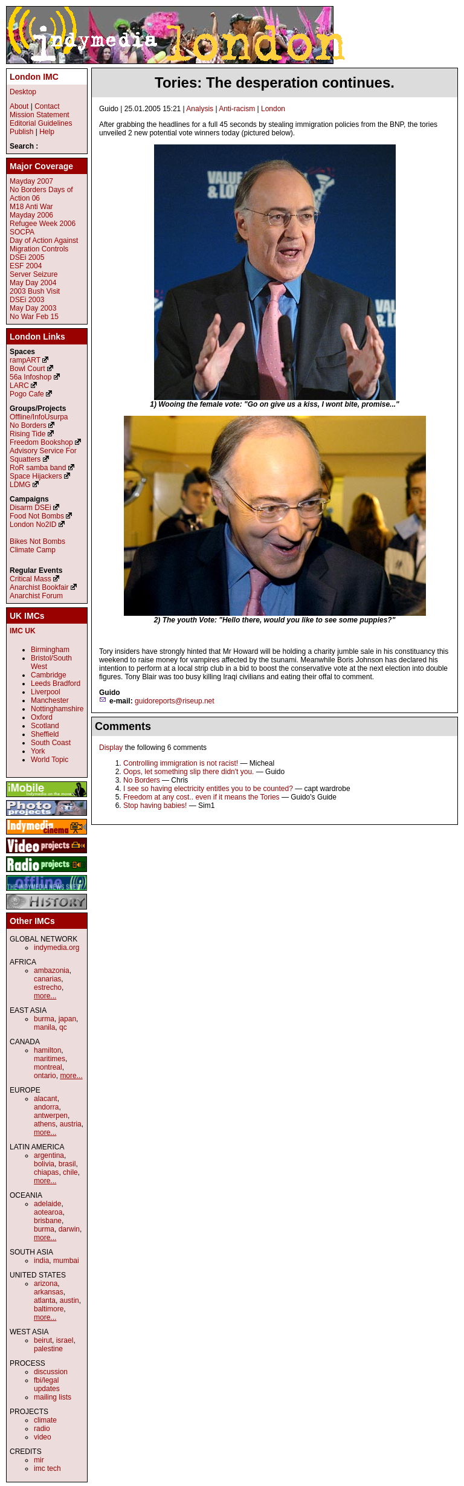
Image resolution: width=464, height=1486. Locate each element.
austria (71, 1124)
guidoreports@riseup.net (174, 701)
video (42, 1437)
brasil (67, 1164)
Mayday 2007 (31, 181)
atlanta (45, 1300)
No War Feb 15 (34, 316)
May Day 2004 (33, 283)
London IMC (34, 77)
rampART (25, 360)
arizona (45, 1283)
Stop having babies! (155, 805)
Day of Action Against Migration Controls (44, 244)
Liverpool (45, 692)
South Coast (51, 742)
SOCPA (22, 232)
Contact (46, 106)
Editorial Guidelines (41, 123)
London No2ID (33, 524)
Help (46, 132)
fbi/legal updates (47, 1384)
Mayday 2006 (31, 215)
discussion (51, 1372)
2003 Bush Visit (35, 291)
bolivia (44, 1164)
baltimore (48, 1309)
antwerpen (51, 1115)
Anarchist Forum (36, 596)
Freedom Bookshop (41, 442)
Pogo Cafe (27, 394)
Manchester (50, 700)
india (41, 1260)
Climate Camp (33, 550)
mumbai (66, 1260)
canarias (47, 979)
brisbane (48, 1220)
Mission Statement (39, 115)
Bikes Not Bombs (37, 541)
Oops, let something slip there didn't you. (188, 771)
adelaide (47, 1204)
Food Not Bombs (37, 516)
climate (45, 1420)
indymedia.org (56, 947)
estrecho (48, 987)
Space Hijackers (36, 476)
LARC (19, 385)
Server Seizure (33, 274)
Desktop (23, 92)
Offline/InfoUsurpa (39, 417)
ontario (45, 1075)
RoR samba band (38, 468)
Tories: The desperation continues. (275, 82)
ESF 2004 (26, 266)
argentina (49, 1155)
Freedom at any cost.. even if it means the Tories (201, 797)
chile (70, 1172)
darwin (69, 1229)
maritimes (49, 1059)
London (273, 109)
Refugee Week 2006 (43, 223)
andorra (46, 1107)
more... (45, 996)
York (38, 751)
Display (111, 747)
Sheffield (45, 734)
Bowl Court (27, 368)
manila (44, 1027)
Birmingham (50, 649)
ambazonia (51, 970)
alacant (45, 1098)
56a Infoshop (30, 377)
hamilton (47, 1050)
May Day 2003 (33, 308)
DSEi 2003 (27, 300)
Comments (123, 726)
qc (63, 1027)
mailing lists (52, 1397)
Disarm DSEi (30, 507)
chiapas (46, 1172)
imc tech (47, 1468)
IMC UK (23, 631)
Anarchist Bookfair (39, 587)
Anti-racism (237, 109)
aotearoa (48, 1212)
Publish (21, 132)
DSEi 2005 (27, 257)
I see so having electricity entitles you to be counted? (208, 788)
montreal (48, 1067)
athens (45, 1124)
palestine (48, 1349)
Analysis (199, 109)
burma (44, 1019)
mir (39, 1460)
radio (42, 1428)
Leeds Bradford (55, 683)
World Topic (49, 759)
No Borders (141, 780)
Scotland (45, 726)
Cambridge (48, 675)
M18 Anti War (31, 206)
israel (65, 1340)
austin (69, 1300)
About (19, 106)
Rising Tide (29, 434)
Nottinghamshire (57, 709)
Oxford (42, 717)
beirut (43, 1340)
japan (67, 1019)
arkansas (48, 1292)
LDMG (20, 484)
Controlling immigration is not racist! (180, 763)
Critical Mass (30, 579)
